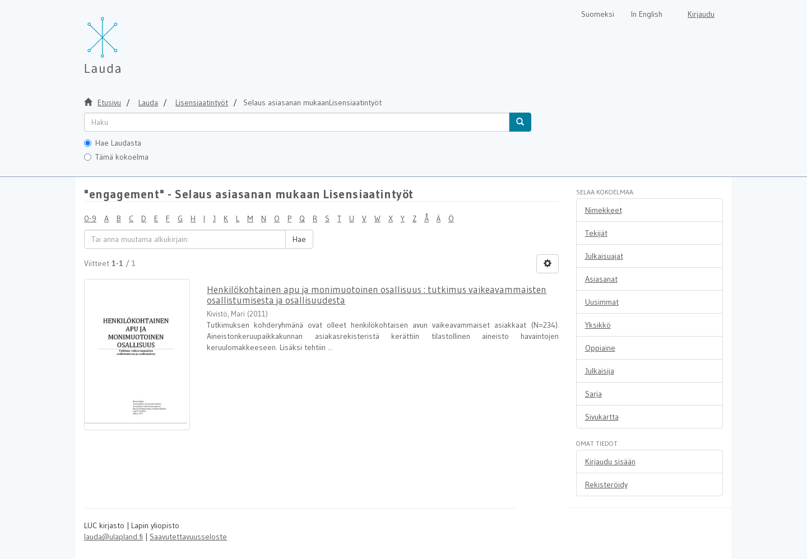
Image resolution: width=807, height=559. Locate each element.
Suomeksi (597, 14)
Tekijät (596, 233)
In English (646, 14)
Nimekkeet (603, 210)
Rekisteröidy (606, 484)
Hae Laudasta (112, 143)
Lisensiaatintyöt (201, 102)
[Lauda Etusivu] (126, 39)
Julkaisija (599, 371)
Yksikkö (598, 325)
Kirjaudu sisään (610, 461)
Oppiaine (600, 348)
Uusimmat (602, 302)
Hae (299, 239)
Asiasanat (601, 279)
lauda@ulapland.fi (113, 537)
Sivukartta (602, 417)
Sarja (593, 394)
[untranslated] (296, 122)
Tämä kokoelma (116, 157)
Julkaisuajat (604, 256)
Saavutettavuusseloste (188, 537)
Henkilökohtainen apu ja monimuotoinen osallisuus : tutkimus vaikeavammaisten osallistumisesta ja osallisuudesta (376, 294)
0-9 (90, 218)
